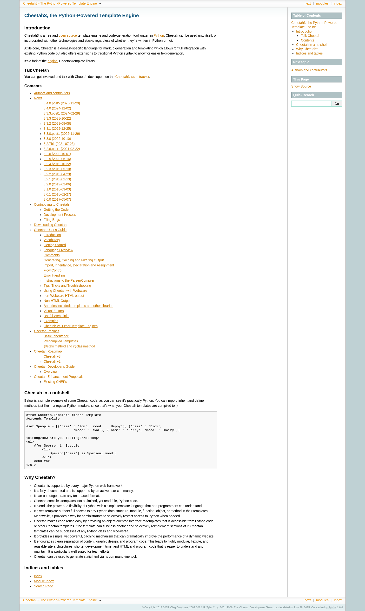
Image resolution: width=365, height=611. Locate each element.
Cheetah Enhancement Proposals (58, 377)
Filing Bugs (52, 220)
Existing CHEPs (55, 382)
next (308, 3)
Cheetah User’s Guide (50, 230)
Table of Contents (307, 15)
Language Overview (58, 250)
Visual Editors (54, 311)
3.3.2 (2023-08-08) (57, 123)
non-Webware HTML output (64, 296)
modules (322, 3)
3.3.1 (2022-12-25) (57, 128)
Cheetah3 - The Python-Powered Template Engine (60, 3)
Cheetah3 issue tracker (132, 77)
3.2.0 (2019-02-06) (57, 184)
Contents (307, 40)
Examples (51, 321)
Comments (52, 255)
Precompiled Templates (61, 341)
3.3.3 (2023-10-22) (57, 118)
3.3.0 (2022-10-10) (57, 139)
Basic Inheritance (56, 336)
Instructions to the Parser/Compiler (69, 280)
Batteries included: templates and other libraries (78, 306)
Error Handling (54, 275)
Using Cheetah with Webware (65, 290)
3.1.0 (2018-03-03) (57, 189)
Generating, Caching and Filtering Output (74, 260)
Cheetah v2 (52, 361)
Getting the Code (56, 209)
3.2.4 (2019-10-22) (57, 164)
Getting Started (55, 245)
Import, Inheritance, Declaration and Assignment (79, 265)
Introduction (304, 31)
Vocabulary (52, 240)
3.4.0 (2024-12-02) (57, 108)
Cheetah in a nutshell (311, 45)
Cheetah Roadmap (48, 351)
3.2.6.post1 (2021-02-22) (62, 149)
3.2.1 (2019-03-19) (57, 179)
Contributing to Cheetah (51, 204)
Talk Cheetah (310, 36)
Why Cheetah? (307, 49)
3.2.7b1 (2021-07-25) (59, 144)
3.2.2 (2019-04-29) (57, 174)
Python (159, 35)
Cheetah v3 (52, 356)
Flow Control (53, 270)
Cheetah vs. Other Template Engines (71, 326)
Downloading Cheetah (50, 225)
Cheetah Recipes (46, 331)
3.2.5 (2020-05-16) (57, 159)
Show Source (301, 86)
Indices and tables (309, 53)
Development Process (60, 215)
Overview (50, 371)
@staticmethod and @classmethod (69, 346)
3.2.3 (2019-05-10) (57, 169)
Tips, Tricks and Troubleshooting (67, 285)
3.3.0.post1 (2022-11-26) (62, 134)
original (53, 61)
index (338, 3)
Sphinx (332, 607)
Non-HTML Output (57, 301)
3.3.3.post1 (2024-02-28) (62, 113)
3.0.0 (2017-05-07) (57, 199)
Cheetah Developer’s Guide (54, 366)
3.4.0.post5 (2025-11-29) (62, 103)
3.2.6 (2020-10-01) (57, 154)
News (38, 98)
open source (68, 35)
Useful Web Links (56, 316)
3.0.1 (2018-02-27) (57, 194)
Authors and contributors (309, 70)
